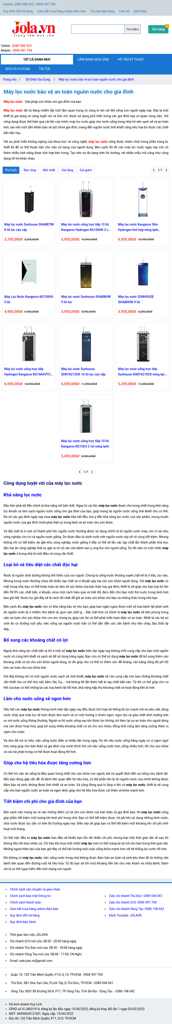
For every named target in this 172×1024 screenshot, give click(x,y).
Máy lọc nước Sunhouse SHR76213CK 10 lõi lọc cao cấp (83, 371)
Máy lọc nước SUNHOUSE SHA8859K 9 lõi (136, 299)
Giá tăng (67, 170)
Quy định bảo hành (23, 922)
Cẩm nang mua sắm (93, 59)
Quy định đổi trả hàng (18, 11)
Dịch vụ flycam (17, 69)
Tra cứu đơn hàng (102, 11)
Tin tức (45, 69)
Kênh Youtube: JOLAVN (125, 915)
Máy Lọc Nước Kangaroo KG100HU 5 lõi (28, 299)
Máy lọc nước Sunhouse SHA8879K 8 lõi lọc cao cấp (29, 227)
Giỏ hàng (158, 29)
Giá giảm (86, 170)
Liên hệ (124, 11)
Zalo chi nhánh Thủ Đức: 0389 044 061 (136, 896)
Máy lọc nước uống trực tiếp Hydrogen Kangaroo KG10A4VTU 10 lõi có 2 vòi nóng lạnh (27, 372)
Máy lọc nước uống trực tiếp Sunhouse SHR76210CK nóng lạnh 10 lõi (142, 372)
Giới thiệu (140, 11)
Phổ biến (11, 170)
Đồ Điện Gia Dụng (38, 79)
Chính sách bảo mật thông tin (30, 896)
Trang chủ (12, 79)
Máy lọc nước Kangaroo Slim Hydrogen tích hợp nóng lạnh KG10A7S (138, 227)
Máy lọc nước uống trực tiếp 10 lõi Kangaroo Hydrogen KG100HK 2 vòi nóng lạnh (86, 227)
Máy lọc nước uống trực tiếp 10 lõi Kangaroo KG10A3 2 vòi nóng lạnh (85, 443)
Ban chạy (30, 170)
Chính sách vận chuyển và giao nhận (35, 889)
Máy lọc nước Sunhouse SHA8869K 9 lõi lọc (86, 299)
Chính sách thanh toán (25, 902)
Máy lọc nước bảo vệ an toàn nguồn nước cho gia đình (96, 79)
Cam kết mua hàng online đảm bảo (61, 11)
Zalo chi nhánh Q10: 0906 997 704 (133, 902)
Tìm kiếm (132, 29)
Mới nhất (49, 170)
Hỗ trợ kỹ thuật (131, 59)
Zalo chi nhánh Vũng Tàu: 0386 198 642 (136, 909)
